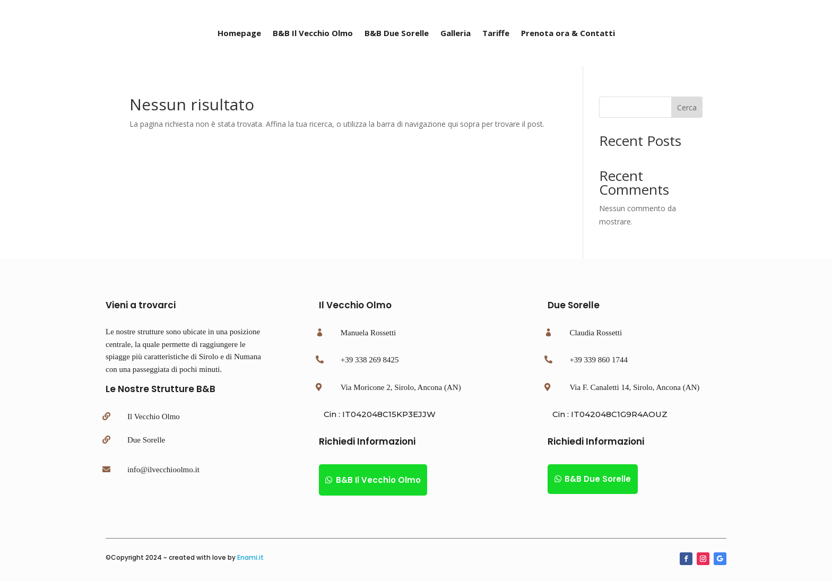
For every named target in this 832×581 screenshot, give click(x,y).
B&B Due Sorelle (397, 33)
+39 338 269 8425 (370, 359)
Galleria (455, 33)
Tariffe (495, 33)
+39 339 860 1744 (598, 359)
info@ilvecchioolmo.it (163, 469)
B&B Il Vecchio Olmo (313, 33)
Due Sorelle (146, 440)
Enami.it (250, 557)
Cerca (687, 107)
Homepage (239, 33)
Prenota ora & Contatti (568, 33)
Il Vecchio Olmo (153, 416)
